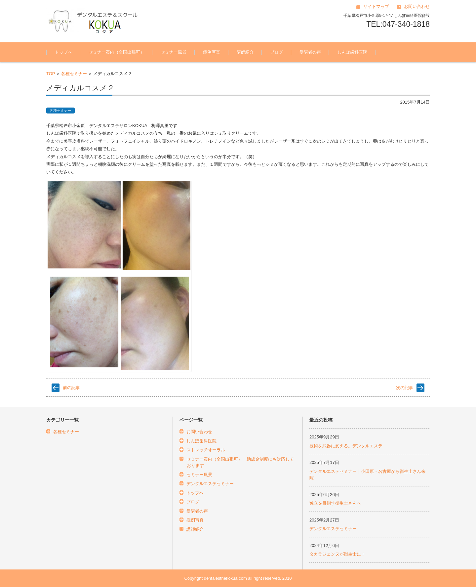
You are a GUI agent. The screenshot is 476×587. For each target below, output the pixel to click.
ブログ (276, 52)
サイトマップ (376, 6)
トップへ (63, 52)
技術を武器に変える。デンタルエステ (345, 445)
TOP (50, 73)
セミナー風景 (173, 52)
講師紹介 (245, 52)
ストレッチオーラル (205, 449)
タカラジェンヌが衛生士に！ (337, 554)
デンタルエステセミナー (210, 483)
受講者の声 (310, 52)
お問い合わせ (417, 6)
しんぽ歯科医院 (352, 52)
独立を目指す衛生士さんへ (335, 503)
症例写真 (211, 52)
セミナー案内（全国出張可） (116, 52)
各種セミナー (74, 73)
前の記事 (71, 387)
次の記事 (404, 387)
